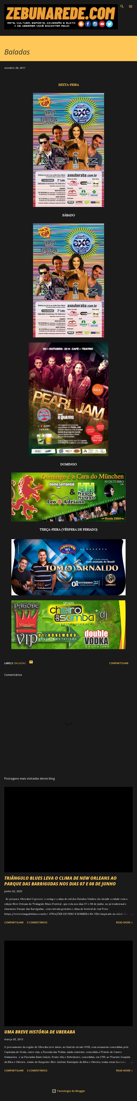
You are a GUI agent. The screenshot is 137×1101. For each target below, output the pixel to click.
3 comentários (37, 922)
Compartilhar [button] (118, 663)
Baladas (20, 663)
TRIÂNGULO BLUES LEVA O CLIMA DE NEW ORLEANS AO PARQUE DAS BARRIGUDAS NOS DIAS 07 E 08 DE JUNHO (60, 881)
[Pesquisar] (122, 6)
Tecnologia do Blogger (68, 1091)
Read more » (124, 922)
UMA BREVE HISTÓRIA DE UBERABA (39, 1032)
